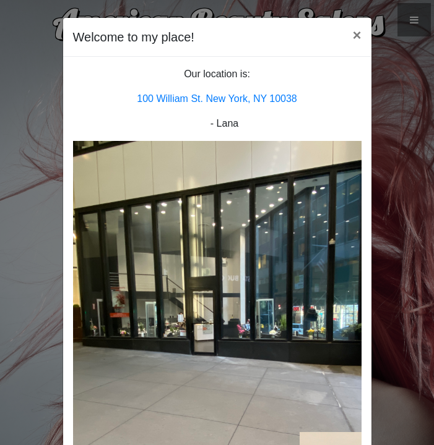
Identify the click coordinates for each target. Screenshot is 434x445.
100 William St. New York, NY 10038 (217, 98)
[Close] (356, 35)
